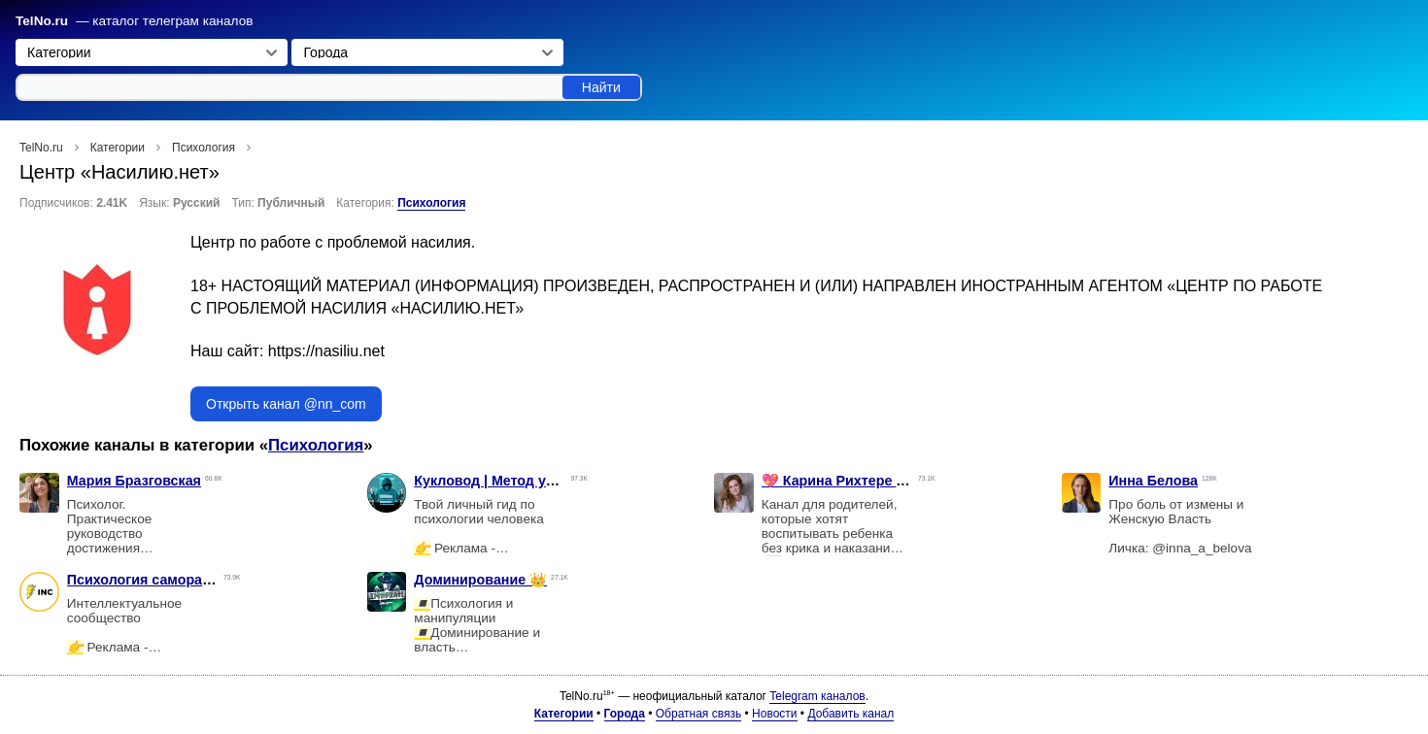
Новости (774, 713)
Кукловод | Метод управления (517, 480)
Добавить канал (850, 713)
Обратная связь (698, 713)
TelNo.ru (42, 21)
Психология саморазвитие (158, 579)
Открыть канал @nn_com (286, 404)
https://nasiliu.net (326, 351)
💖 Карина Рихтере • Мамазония (872, 480)
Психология (431, 203)
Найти (601, 87)
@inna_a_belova (1201, 548)
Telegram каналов (817, 696)
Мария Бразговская (134, 480)
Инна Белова (1153, 480)
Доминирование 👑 (480, 579)
